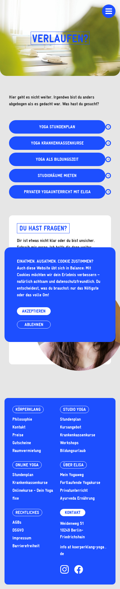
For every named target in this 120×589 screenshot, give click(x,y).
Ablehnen (34, 324)
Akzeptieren (34, 311)
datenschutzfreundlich (75, 281)
